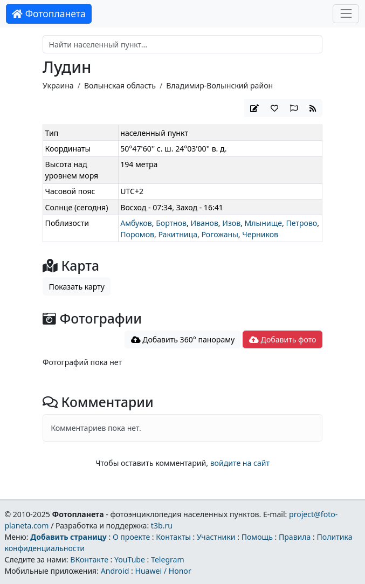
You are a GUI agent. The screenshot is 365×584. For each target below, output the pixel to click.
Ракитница (177, 234)
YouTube (129, 559)
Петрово (301, 223)
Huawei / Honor (163, 571)
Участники (216, 537)
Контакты (173, 537)
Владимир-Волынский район (219, 85)
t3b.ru (162, 525)
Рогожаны (219, 234)
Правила (295, 537)
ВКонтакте (89, 559)
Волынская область (120, 85)
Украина (58, 85)
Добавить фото (282, 339)
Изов (231, 223)
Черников (260, 234)
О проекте (131, 537)
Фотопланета (49, 13)
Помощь (257, 537)
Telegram (167, 559)
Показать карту (77, 286)
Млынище (264, 223)
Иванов (204, 223)
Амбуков (135, 223)
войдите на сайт (240, 463)
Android (115, 571)
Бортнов (171, 223)
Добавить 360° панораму (183, 339)
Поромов (137, 234)
